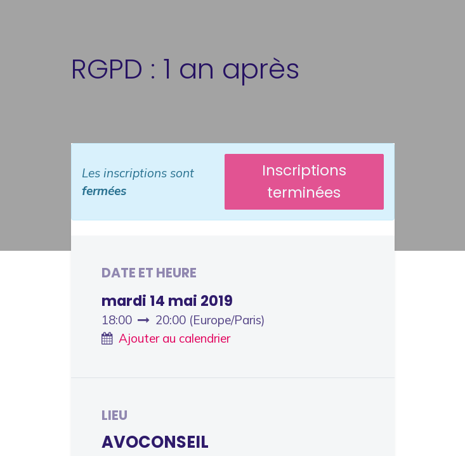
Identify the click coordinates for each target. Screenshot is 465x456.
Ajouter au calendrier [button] (174, 338)
